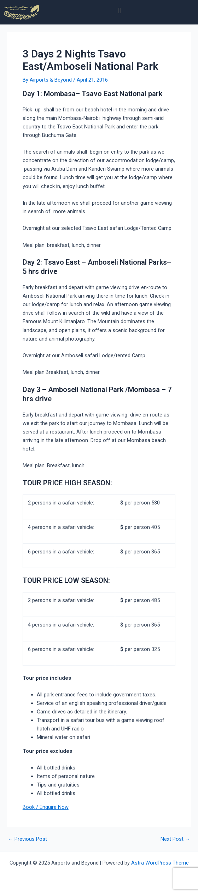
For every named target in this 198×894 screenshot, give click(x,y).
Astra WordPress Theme (160, 863)
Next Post (175, 839)
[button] (120, 10)
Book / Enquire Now (46, 807)
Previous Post (27, 839)
